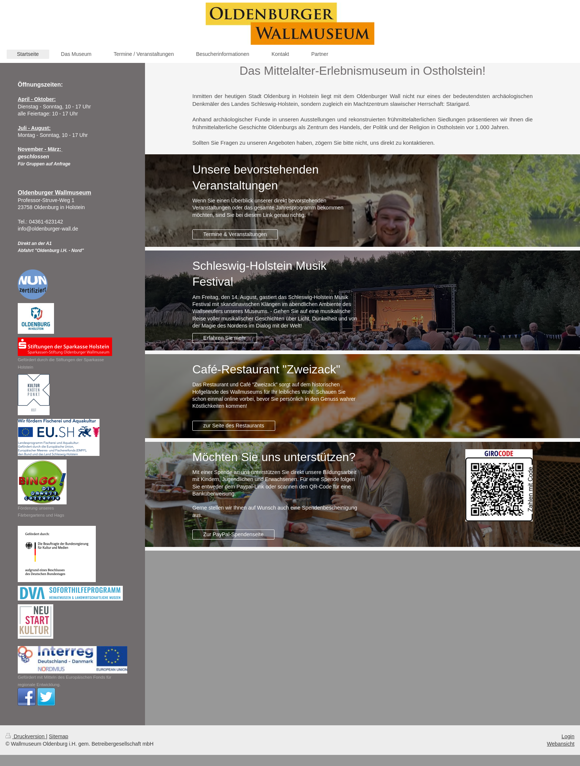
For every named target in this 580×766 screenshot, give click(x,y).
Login (568, 736)
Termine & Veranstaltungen (235, 234)
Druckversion (26, 736)
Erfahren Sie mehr (224, 338)
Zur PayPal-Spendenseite (233, 534)
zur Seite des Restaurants (233, 426)
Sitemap (58, 736)
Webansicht (560, 744)
